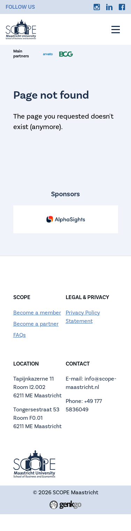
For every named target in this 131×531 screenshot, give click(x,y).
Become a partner (36, 323)
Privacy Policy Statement (83, 316)
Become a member (37, 312)
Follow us (20, 6)
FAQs (19, 335)
